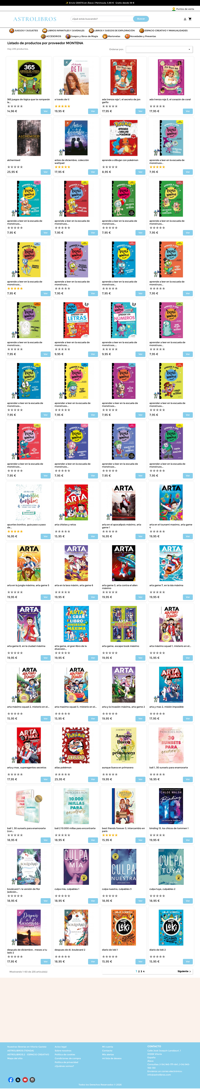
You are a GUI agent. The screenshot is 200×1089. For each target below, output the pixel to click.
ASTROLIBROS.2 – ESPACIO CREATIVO (28, 1055)
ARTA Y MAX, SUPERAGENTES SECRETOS (26, 768)
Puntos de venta (168, 9)
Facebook (11, 1080)
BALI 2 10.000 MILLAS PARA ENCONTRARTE (75, 829)
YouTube (25, 1080)
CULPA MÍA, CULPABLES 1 (67, 889)
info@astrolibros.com (159, 1075)
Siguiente (185, 972)
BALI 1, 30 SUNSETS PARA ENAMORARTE (168, 768)
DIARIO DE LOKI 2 (157, 950)
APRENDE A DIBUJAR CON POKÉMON (120, 160)
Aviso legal (61, 1047)
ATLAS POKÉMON (63, 768)
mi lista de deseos (112, 1059)
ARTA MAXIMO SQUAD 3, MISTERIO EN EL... (76, 707)
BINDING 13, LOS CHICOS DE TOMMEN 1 (169, 829)
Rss (18, 1080)
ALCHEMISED (13, 160)
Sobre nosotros (63, 1051)
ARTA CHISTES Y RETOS (65, 525)
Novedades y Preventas (143, 36)
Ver (46, 111)
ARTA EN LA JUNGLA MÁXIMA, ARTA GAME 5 (28, 586)
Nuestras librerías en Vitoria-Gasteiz (26, 1047)
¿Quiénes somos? (64, 1066)
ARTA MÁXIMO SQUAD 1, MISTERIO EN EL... (170, 646)
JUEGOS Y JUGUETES (26, 31)
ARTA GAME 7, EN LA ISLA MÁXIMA (166, 586)
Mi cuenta (107, 1047)
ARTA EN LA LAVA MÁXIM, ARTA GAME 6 (74, 586)
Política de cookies (65, 1055)
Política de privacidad (66, 1062)
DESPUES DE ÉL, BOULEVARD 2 (70, 950)
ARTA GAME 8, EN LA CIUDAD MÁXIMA (26, 646)
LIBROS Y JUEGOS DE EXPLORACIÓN (114, 31)
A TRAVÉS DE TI (62, 100)
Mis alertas (108, 1055)
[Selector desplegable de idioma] (188, 9)
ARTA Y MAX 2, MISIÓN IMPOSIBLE (166, 707)
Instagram (32, 1080)
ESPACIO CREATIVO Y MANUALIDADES (166, 31)
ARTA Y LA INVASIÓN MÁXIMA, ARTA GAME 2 (123, 707)
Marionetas (114, 36)
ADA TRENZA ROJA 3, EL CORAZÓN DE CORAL (170, 100)
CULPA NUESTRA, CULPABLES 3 (116, 889)
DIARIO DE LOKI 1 (110, 950)
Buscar (141, 19)
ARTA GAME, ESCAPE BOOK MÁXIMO (120, 646)
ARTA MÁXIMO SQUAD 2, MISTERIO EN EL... (28, 707)
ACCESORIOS (53, 36)
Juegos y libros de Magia (84, 36)
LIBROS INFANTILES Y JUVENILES (66, 31)
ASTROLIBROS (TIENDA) (20, 1051)
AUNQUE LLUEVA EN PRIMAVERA (117, 768)
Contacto (107, 1051)
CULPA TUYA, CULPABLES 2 (162, 889)
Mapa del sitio (15, 1059)
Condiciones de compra (68, 1059)
